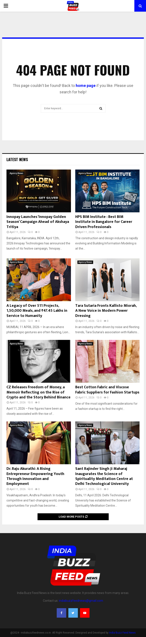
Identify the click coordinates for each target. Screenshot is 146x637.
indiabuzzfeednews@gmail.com (81, 600)
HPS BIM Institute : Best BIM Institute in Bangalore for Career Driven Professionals (103, 222)
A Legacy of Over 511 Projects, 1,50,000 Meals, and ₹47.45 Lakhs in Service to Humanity (36, 310)
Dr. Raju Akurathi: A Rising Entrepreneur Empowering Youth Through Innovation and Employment (35, 476)
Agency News (16, 173)
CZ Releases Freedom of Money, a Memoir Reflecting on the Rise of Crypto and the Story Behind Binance (38, 392)
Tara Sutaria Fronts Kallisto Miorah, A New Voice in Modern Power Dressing (106, 310)
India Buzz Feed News (122, 632)
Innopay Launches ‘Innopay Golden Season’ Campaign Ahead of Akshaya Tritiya (37, 222)
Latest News (17, 159)
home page (86, 85)
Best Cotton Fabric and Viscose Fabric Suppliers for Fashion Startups (107, 389)
